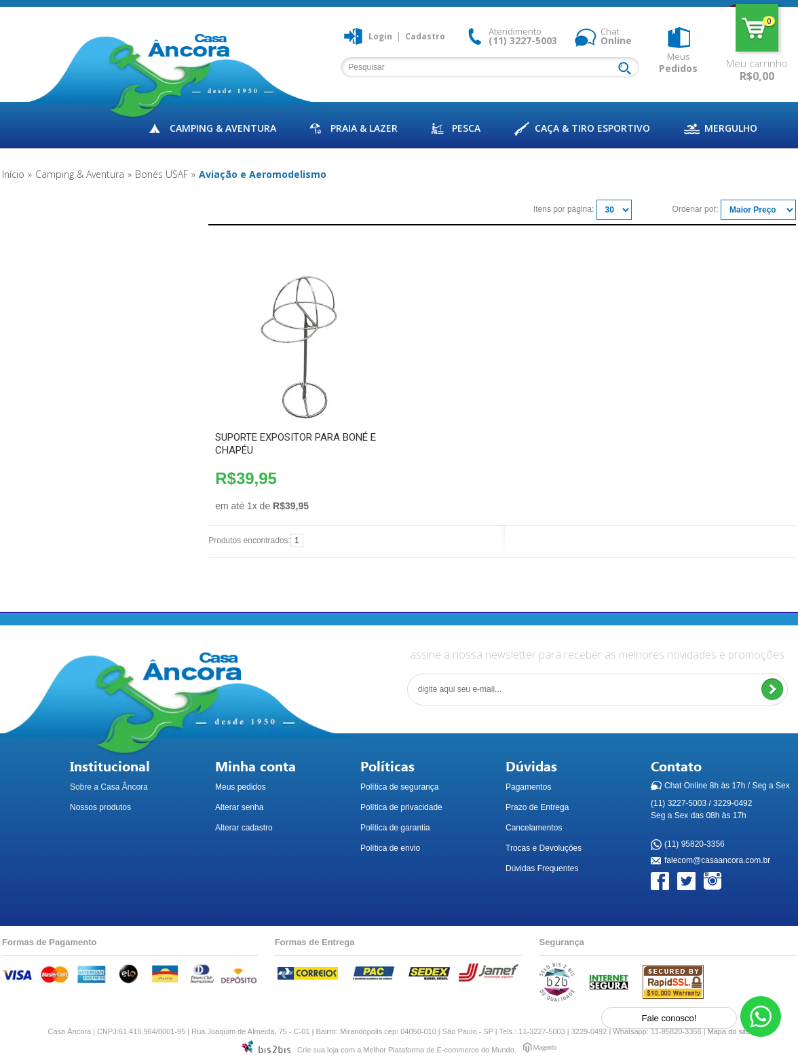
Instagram (713, 882)
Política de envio (390, 848)
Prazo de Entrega (537, 807)
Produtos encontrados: (249, 540)
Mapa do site (729, 1031)
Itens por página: (563, 209)
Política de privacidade (401, 807)
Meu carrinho (757, 28)
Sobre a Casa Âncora (109, 787)
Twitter (687, 882)
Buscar (628, 69)
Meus (678, 62)
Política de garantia (395, 827)
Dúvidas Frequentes (542, 868)
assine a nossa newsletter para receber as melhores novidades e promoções (597, 654)
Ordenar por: (695, 209)
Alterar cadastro (244, 827)
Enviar (772, 689)
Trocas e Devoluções (544, 848)
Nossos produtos (100, 807)
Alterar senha (239, 807)
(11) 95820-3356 (694, 845)
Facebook (660, 882)
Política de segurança (399, 787)
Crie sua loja (318, 1050)
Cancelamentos (534, 827)
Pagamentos (528, 787)
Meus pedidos (240, 787)
